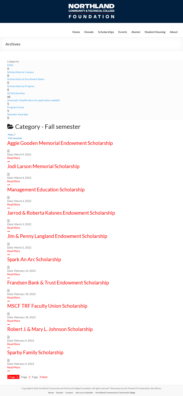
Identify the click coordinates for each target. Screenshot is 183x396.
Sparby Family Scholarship (35, 352)
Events (122, 31)
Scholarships (106, 31)
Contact (69, 392)
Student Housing (155, 31)
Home (76, 31)
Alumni (135, 31)
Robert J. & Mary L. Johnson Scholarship (50, 329)
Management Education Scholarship (46, 189)
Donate (89, 31)
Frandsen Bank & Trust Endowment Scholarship (58, 283)
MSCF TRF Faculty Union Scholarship (47, 306)
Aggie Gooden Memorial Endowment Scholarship (60, 143)
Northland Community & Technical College (115, 392)
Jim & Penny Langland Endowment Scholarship (57, 236)
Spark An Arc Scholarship (34, 259)
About (174, 31)
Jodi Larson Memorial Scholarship (43, 166)
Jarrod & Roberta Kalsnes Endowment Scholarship (61, 213)
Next (45, 377)
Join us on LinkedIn (84, 392)
